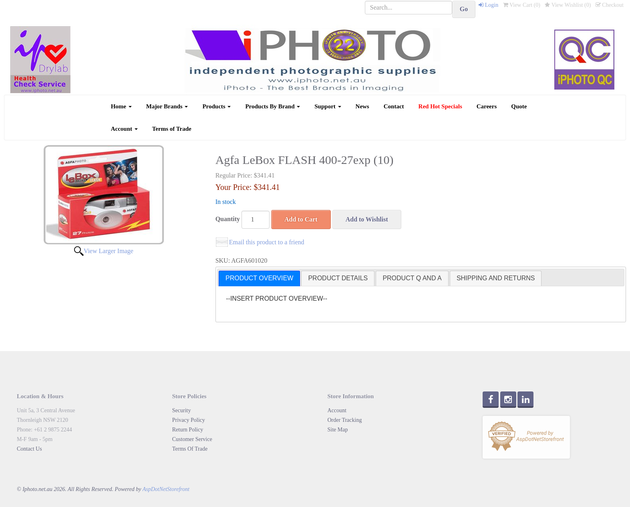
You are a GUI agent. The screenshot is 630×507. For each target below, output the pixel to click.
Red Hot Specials (440, 106)
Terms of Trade (171, 129)
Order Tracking (345, 420)
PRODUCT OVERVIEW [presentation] (259, 278)
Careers (487, 106)
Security (181, 410)
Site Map (338, 430)
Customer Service (192, 439)
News (362, 106)
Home (121, 106)
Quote (519, 106)
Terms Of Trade (189, 449)
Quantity (227, 219)
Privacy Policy (188, 420)
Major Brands (167, 106)
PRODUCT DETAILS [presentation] (338, 278)
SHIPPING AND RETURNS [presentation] (496, 278)
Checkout (610, 5)
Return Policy (187, 430)
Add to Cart (301, 219)
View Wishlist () (568, 5)
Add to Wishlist (367, 219)
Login (488, 5)
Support (327, 106)
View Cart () (521, 5)
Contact (394, 106)
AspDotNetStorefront (166, 489)
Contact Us (29, 449)
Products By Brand (272, 106)
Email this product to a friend (266, 242)
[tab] (259, 278)
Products (216, 106)
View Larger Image (108, 251)
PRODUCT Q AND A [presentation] (411, 278)
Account (124, 129)
